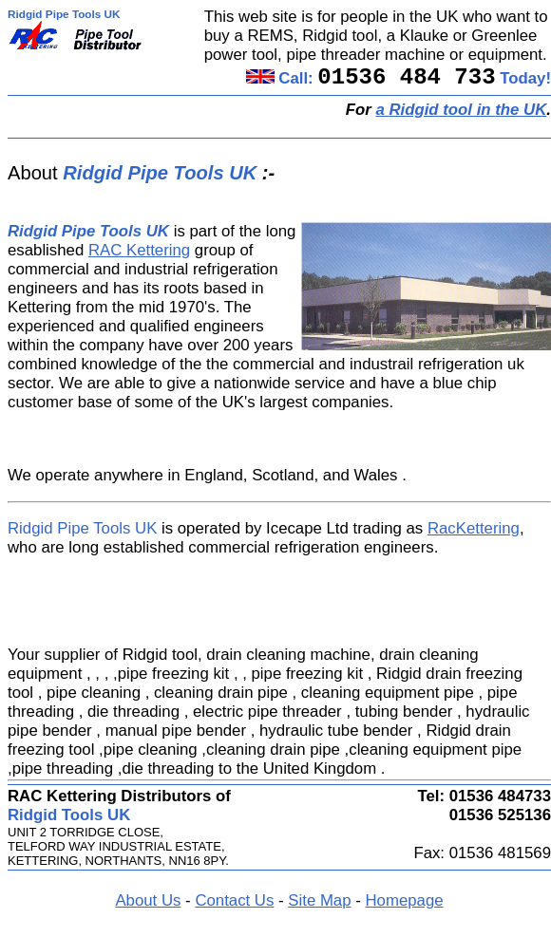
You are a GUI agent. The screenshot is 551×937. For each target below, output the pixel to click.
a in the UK (460, 110)
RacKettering (474, 528)
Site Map (319, 900)
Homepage (404, 900)
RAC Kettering (139, 250)
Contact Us (234, 900)
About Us (147, 900)
